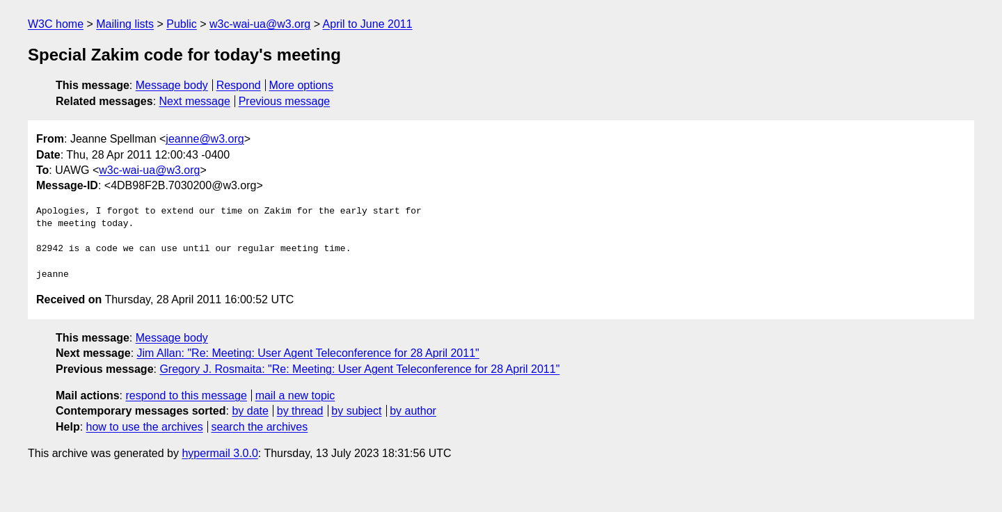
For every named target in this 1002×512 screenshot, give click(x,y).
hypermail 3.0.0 (219, 453)
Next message (194, 101)
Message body (172, 85)
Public (181, 24)
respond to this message (185, 395)
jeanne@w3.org (205, 139)
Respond (238, 85)
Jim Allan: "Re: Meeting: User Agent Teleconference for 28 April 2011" (308, 353)
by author (413, 411)
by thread (300, 411)
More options (301, 85)
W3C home (56, 24)
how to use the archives (144, 427)
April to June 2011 (368, 24)
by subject (356, 411)
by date (250, 411)
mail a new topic (295, 395)
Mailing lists (125, 24)
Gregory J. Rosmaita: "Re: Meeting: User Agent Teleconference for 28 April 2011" (359, 369)
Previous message (285, 101)
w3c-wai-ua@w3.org (259, 24)
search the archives (260, 427)
